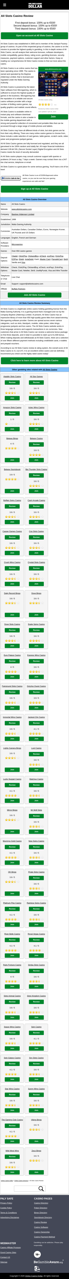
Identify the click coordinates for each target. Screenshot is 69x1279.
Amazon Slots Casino (12, 407)
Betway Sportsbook (12, 469)
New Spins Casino (36, 841)
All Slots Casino (50, 369)
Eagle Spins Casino (36, 624)
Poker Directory (40, 1208)
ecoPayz (50, 256)
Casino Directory (41, 1203)
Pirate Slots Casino (36, 872)
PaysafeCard (56, 259)
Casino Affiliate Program (10, 1247)
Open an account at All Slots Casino (34, 35)
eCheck (43, 256)
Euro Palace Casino (12, 655)
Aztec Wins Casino (36, 407)
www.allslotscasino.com (53, 69)
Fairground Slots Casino (12, 686)
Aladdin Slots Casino (12, 376)
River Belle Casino (12, 934)
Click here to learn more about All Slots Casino (34, 360)
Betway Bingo (12, 438)
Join (53, 116)
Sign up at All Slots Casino (34, 189)
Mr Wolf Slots (36, 810)
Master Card (45, 259)
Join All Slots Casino (34, 295)
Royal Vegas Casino (36, 934)
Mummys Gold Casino (12, 841)
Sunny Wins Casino (36, 1089)
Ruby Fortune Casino (12, 965)
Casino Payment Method (44, 1237)
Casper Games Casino (12, 531)
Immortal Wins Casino (12, 717)
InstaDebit (29, 259)
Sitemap (3, 1262)
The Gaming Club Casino (12, 1120)
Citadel (15, 256)
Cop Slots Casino (36, 531)
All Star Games (36, 376)
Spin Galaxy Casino (12, 1058)
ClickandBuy (33, 256)
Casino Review (40, 1222)
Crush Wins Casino (12, 562)
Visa (23, 262)
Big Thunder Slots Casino (36, 469)
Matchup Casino (36, 779)
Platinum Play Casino (12, 903)
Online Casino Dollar (34, 1276)
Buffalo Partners (18, 289)
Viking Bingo (36, 1120)
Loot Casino (36, 748)
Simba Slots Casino (36, 965)
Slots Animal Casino (12, 996)
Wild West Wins (12, 1151)
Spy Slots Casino (36, 1058)
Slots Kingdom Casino (36, 996)
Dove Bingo (36, 593)
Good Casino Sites (8, 1252)
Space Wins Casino (12, 1027)
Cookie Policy (6, 1208)
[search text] (26, 1189)
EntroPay (59, 256)
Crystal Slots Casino (36, 562)
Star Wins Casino (12, 1089)
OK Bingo (12, 872)
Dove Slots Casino (12, 624)
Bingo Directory (40, 1213)
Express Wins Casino (36, 655)
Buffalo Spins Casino (12, 500)
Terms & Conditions (8, 1213)
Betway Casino (36, 438)
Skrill (66, 259)
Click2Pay (23, 256)
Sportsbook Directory (43, 1217)
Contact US (5, 1257)
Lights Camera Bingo (12, 748)
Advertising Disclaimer (9, 1217)
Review (12, 382)
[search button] (41, 1188)
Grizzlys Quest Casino (36, 686)
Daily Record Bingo (12, 593)
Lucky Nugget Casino (12, 779)
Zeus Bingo (36, 1151)
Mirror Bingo (12, 810)
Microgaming (17, 244)
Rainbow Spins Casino (36, 903)
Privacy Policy (6, 1203)
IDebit (21, 259)
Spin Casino (36, 1027)
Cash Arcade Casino (36, 500)
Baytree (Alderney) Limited (23, 214)
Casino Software (41, 1227)
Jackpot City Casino (36, 717)
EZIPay (15, 259)
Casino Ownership (42, 1232)
